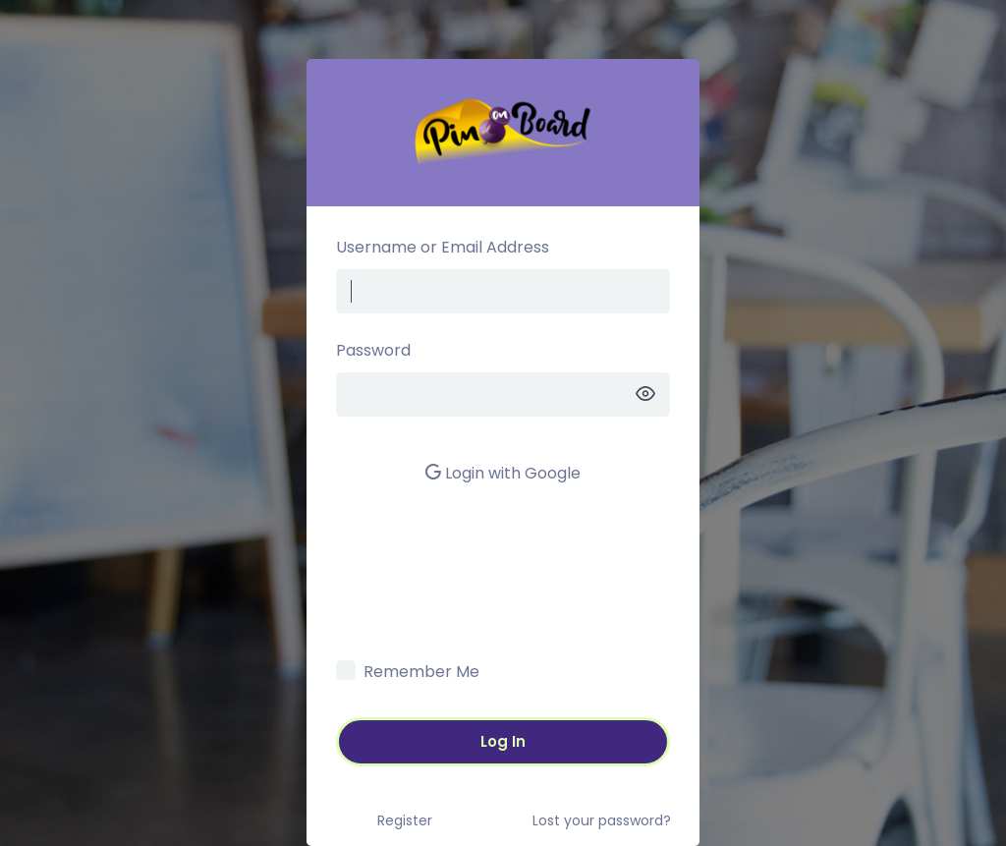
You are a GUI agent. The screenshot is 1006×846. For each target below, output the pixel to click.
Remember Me (421, 671)
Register (404, 820)
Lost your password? (601, 820)
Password (373, 350)
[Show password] (645, 394)
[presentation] (485, 612)
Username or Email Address (442, 247)
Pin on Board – (503, 132)
